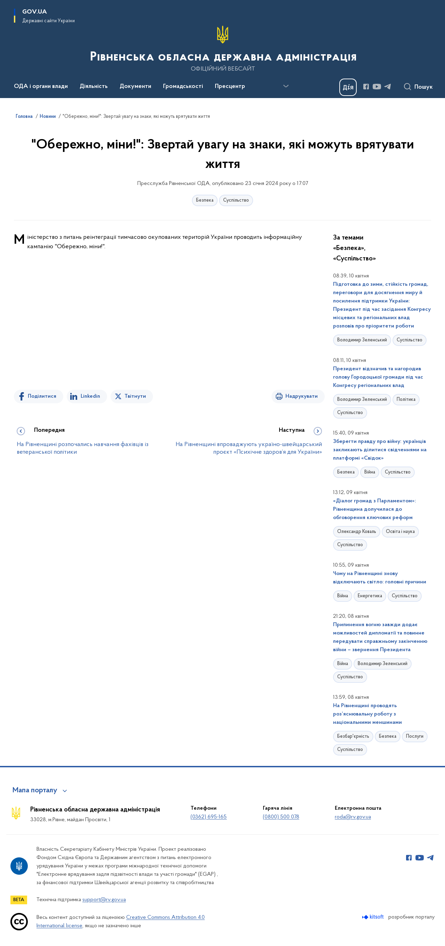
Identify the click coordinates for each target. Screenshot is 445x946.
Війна (369, 472)
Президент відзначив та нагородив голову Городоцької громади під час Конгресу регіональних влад (378, 377)
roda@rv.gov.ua (353, 817)
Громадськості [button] (183, 86)
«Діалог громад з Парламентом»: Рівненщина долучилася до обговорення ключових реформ (374, 509)
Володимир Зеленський (362, 340)
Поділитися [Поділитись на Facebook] (42, 396)
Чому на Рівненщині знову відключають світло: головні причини (379, 578)
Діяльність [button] (94, 86)
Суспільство (236, 200)
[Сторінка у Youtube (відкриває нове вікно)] (377, 86)
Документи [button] (135, 86)
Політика (406, 399)
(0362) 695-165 (209, 817)
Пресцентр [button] (230, 86)
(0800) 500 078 (281, 817)
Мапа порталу (35, 790)
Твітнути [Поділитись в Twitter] (135, 396)
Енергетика (370, 596)
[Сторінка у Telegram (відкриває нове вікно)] (387, 86)
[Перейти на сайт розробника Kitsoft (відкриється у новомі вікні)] (373, 917)
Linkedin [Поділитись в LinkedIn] (90, 396)
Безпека (204, 200)
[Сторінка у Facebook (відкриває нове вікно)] (366, 86)
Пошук (423, 87)
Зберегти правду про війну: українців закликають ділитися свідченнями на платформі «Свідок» (380, 450)
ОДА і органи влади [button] (41, 86)
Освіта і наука (400, 531)
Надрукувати (301, 396)
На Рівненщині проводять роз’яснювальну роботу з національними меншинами (367, 714)
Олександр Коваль (356, 531)
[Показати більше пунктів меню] (286, 86)
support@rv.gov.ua (104, 900)
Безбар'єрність (353, 736)
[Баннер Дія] (348, 87)
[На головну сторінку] (222, 48)
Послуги (414, 736)
